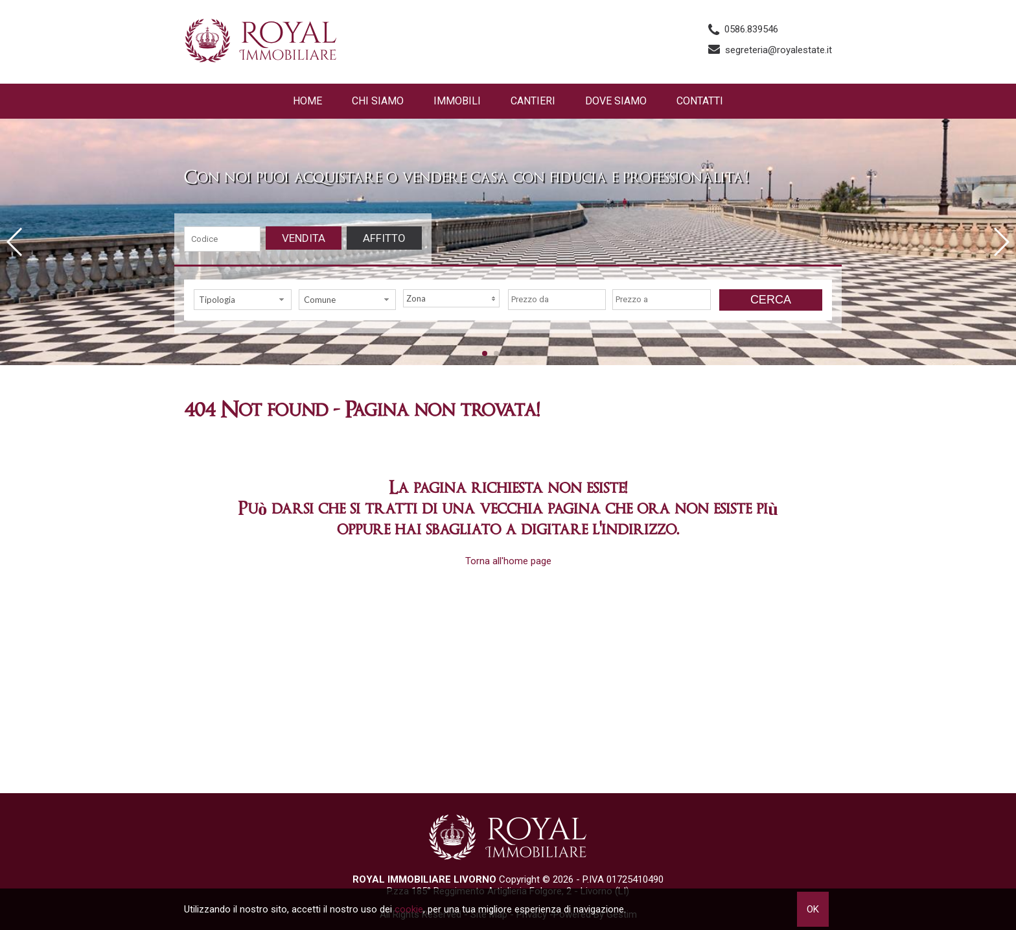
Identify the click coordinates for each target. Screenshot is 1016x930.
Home (307, 101)
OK (813, 909)
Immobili (457, 101)
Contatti (699, 101)
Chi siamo (378, 101)
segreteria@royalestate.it (778, 50)
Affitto (384, 238)
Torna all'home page (508, 561)
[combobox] (243, 299)
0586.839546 (751, 29)
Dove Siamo (616, 101)
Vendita (303, 238)
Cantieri (533, 101)
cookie (409, 909)
